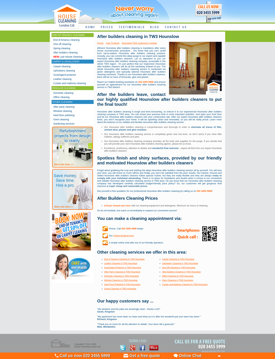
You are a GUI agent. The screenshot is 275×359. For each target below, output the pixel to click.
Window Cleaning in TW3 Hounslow (121, 280)
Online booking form (123, 235)
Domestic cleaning (63, 93)
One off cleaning (62, 44)
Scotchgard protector (64, 74)
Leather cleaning (62, 79)
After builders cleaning (65, 52)
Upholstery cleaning (64, 70)
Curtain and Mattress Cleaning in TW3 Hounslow (184, 284)
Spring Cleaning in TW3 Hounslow (120, 289)
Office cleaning (61, 97)
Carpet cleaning (62, 66)
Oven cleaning (61, 119)
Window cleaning (62, 111)
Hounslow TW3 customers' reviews (139, 43)
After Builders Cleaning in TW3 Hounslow (181, 272)
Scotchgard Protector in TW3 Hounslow (122, 267)
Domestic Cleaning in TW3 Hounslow (121, 276)
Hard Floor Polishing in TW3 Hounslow (122, 284)
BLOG (154, 27)
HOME (90, 27)
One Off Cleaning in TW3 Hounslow (178, 267)
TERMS (133, 340)
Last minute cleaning (67, 56)
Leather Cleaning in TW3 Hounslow (120, 263)
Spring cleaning (61, 48)
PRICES (107, 27)
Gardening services (64, 123)
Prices (100, 43)
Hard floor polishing (64, 115)
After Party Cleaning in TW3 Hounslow (122, 272)
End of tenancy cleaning (66, 39)
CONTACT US (176, 27)
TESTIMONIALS (132, 27)
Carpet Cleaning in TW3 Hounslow (178, 259)
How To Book (112, 43)
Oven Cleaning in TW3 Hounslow (177, 280)
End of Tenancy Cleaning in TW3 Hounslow (124, 259)
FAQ (143, 340)
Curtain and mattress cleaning (69, 83)
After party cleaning (64, 106)
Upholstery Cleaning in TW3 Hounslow (180, 263)
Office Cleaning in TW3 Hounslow (177, 276)
